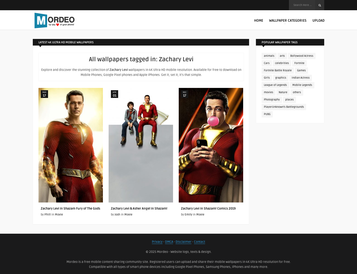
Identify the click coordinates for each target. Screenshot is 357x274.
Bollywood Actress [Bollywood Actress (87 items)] (301, 56)
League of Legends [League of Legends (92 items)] (275, 85)
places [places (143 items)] (289, 99)
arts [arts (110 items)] (282, 56)
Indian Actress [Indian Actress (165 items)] (301, 77)
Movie (59, 214)
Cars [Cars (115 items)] (267, 63)
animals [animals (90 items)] (269, 56)
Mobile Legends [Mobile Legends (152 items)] (302, 85)
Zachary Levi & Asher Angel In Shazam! (139, 208)
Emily (188, 214)
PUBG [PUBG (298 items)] (267, 114)
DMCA (169, 242)
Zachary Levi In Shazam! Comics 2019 (208, 208)
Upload (318, 20)
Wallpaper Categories (287, 21)
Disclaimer (183, 242)
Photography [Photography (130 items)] (272, 99)
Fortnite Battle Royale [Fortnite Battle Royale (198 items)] (278, 70)
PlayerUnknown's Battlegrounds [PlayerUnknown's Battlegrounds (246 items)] (284, 107)
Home (258, 20)
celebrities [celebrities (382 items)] (282, 63)
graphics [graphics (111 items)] (280, 77)
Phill (47, 214)
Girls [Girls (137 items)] (267, 77)
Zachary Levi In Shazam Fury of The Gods (70, 208)
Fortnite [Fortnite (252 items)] (299, 63)
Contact (199, 242)
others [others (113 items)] (297, 92)
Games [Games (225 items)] (301, 70)
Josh (117, 214)
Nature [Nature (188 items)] (283, 92)
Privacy (157, 242)
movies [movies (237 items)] (268, 92)
